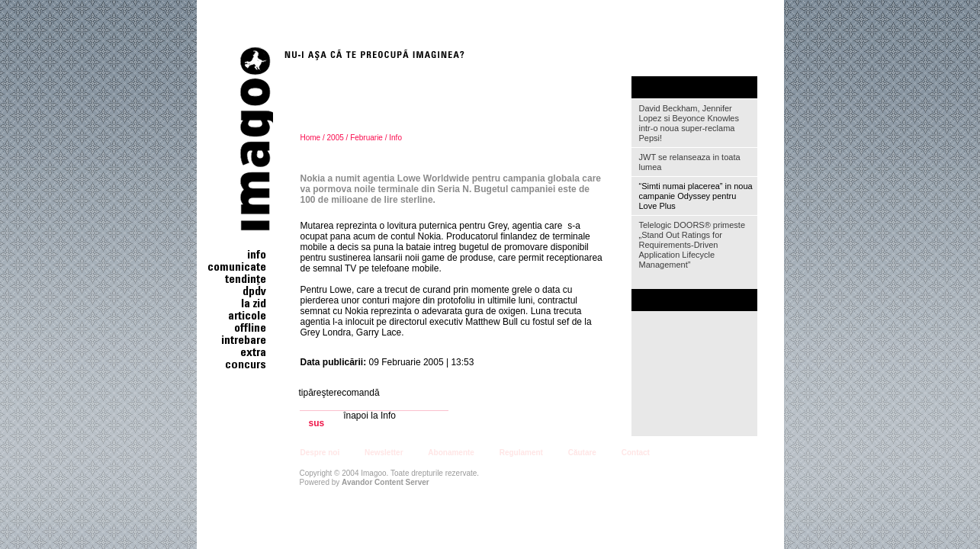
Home (310, 137)
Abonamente (451, 452)
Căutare (582, 452)
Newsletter (384, 452)
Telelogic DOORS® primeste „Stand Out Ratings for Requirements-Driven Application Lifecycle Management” (692, 244)
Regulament (521, 452)
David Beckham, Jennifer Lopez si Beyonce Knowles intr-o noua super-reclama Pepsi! (689, 123)
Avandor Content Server (385, 482)
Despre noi (320, 452)
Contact (636, 452)
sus (317, 424)
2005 (335, 137)
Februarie (366, 137)
